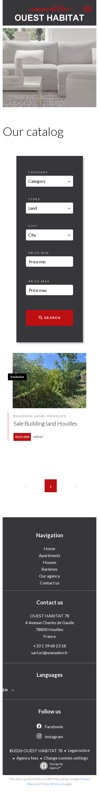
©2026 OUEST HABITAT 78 (36, 750)
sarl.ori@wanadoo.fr (49, 652)
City (33, 226)
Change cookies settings (66, 757)
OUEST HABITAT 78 (49, 615)
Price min (39, 252)
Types (34, 199)
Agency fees (27, 757)
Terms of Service (52, 784)
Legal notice (79, 750)
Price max (39, 281)
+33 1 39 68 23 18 (49, 645)
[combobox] (49, 181)
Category (38, 172)
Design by (50, 766)
